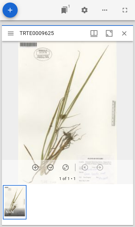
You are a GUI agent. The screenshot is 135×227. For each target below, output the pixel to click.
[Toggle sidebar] (10, 33)
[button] (14, 202)
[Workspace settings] (84, 10)
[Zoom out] (50, 167)
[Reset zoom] (65, 167)
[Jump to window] (64, 10)
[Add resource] (10, 10)
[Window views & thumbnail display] (94, 33)
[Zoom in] (35, 167)
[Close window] (124, 33)
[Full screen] (124, 10)
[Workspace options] (104, 10)
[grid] (67, 204)
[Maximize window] (109, 33)
